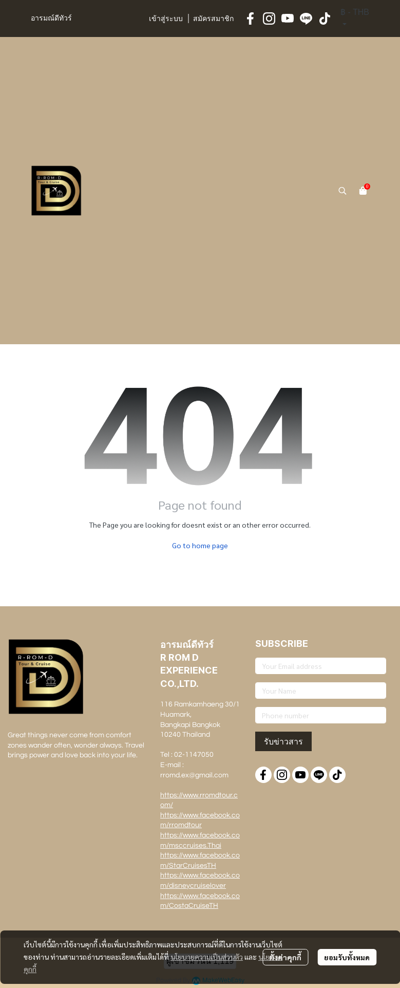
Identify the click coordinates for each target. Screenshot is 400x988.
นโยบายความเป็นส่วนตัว (206, 956)
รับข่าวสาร (283, 741)
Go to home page (200, 545)
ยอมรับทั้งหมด (347, 957)
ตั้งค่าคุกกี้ (285, 957)
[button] (354, 18)
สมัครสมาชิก (213, 19)
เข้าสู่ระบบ (166, 19)
